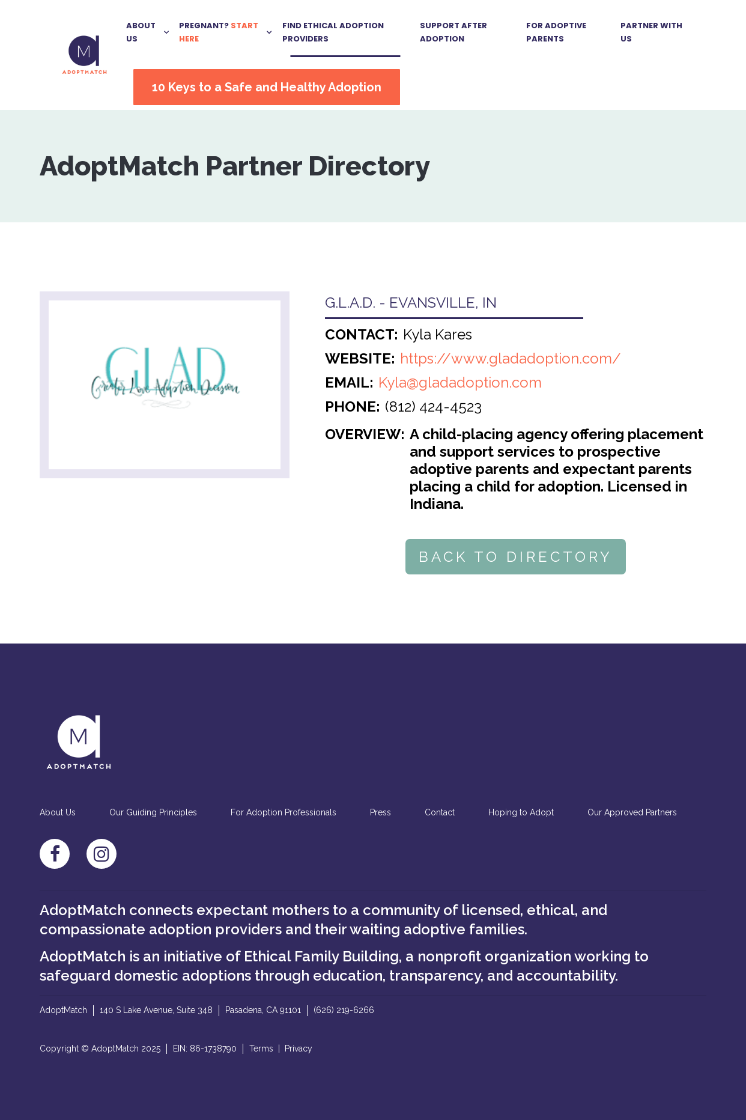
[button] (147, 32)
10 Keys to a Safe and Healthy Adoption (266, 87)
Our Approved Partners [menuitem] (632, 812)
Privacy (298, 1048)
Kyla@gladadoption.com (460, 382)
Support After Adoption (453, 32)
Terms (261, 1048)
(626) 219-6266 (344, 1010)
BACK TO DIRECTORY (516, 556)
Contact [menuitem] (440, 812)
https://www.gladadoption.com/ (510, 358)
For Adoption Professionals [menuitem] (283, 812)
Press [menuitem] (380, 812)
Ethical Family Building (321, 956)
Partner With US (651, 32)
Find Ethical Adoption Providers (333, 32)
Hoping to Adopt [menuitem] (521, 812)
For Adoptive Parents (556, 32)
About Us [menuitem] (58, 812)
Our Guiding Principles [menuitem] (153, 812)
